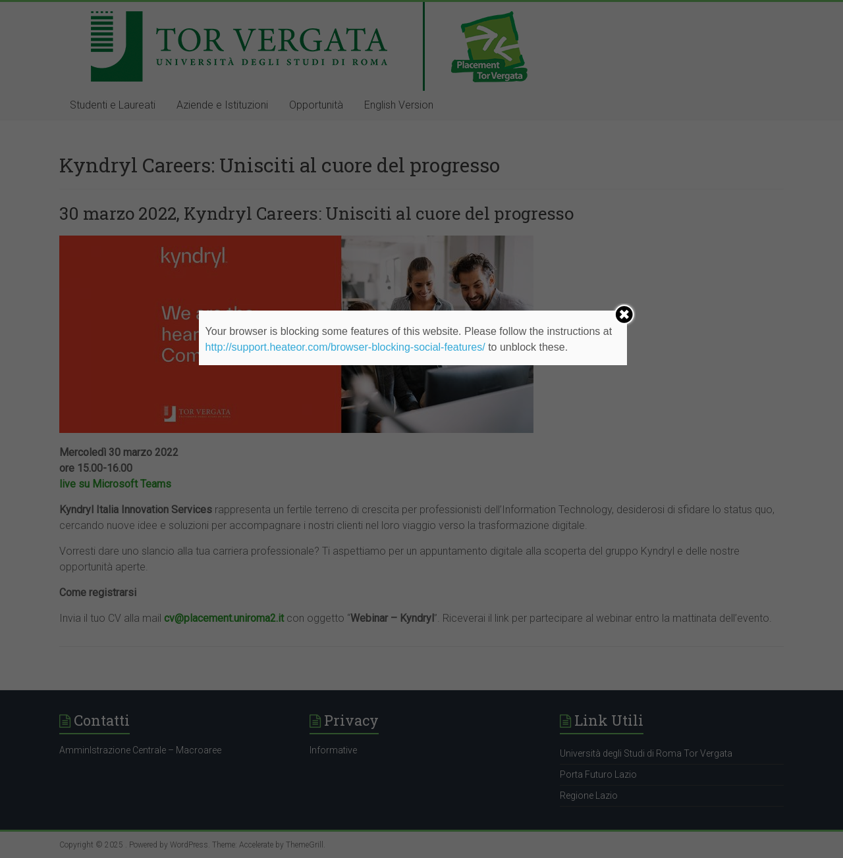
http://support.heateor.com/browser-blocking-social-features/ (345, 347)
